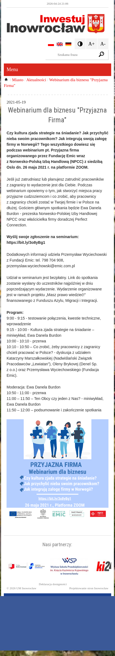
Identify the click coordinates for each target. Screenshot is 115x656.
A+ (91, 44)
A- (102, 44)
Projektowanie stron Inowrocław (88, 588)
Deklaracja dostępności (52, 584)
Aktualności (36, 80)
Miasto (17, 80)
